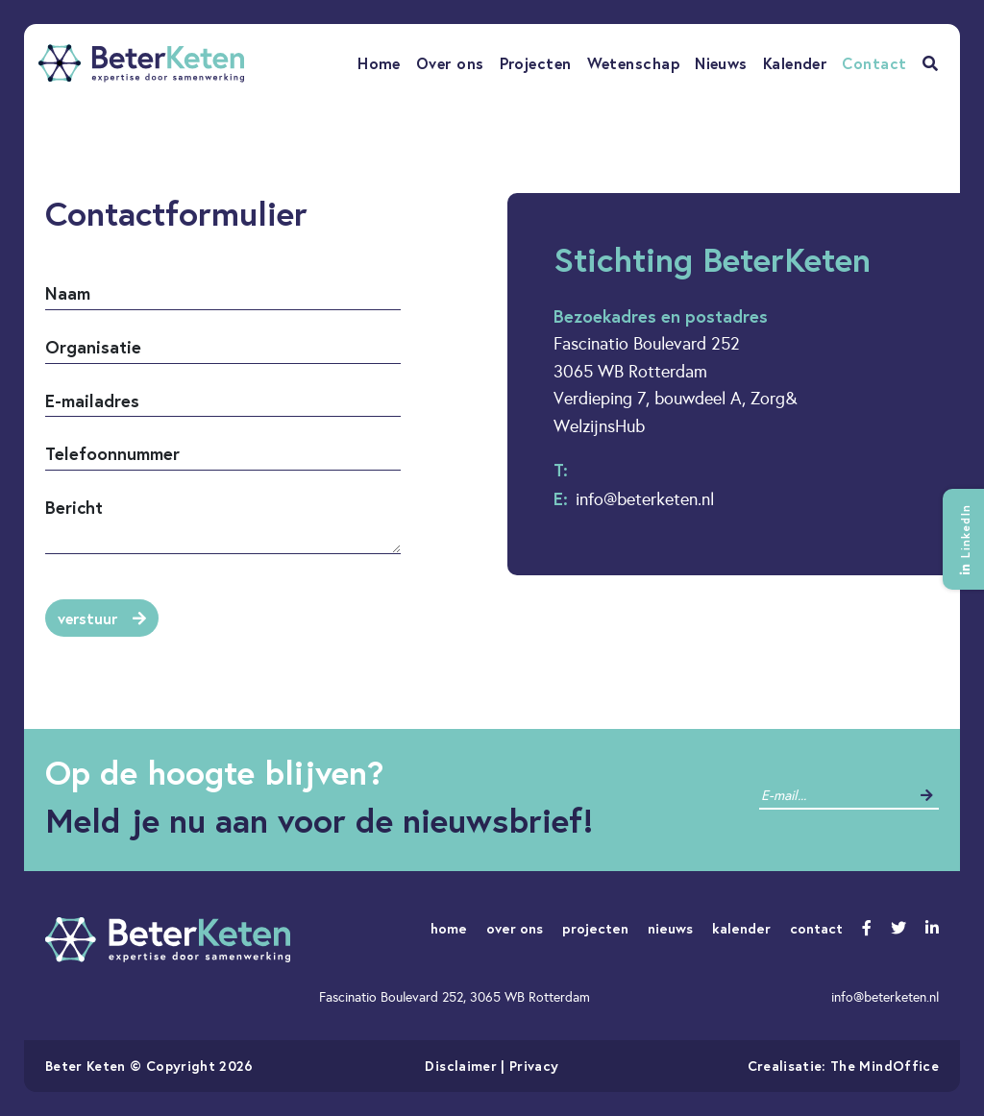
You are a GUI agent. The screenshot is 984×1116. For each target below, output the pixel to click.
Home (379, 63)
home (448, 928)
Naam (67, 292)
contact (816, 928)
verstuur (102, 618)
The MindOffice (884, 1065)
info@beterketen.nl (645, 499)
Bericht (74, 507)
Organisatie (93, 346)
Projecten (536, 63)
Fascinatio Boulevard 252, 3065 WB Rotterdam (454, 997)
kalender (741, 928)
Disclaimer (461, 1065)
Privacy (533, 1065)
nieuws (670, 928)
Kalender (795, 63)
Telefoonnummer (112, 453)
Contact (874, 63)
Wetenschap (633, 63)
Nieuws (721, 63)
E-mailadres (92, 400)
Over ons (450, 63)
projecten (595, 928)
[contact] (834, 796)
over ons (514, 928)
